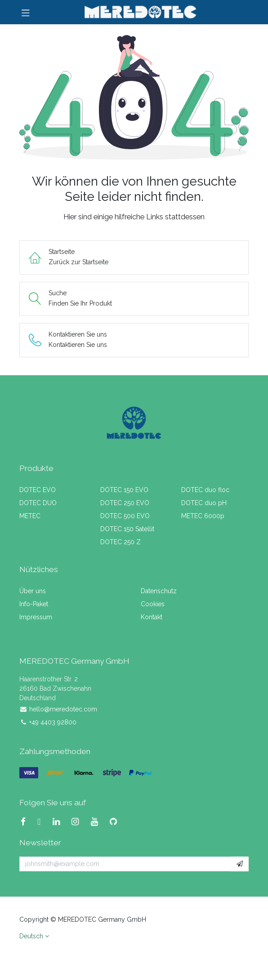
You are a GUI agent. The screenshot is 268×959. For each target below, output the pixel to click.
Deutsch (31, 936)
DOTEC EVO (37, 489)
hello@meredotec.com (63, 709)
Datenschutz (159, 591)
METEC (29, 515)
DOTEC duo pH (204, 502)
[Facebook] (27, 821)
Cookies (153, 604)
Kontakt (151, 617)
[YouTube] (98, 821)
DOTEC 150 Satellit (127, 529)
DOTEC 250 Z (120, 542)
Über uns (32, 591)
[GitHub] (117, 821)
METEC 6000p (202, 515)
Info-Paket (33, 604)
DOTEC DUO (38, 502)
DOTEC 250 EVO (124, 502)
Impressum (35, 617)
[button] (240, 864)
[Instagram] (78, 821)
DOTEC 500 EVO (125, 515)
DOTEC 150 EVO (124, 489)
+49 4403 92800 (52, 722)
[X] (43, 821)
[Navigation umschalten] (25, 12)
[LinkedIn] (60, 821)
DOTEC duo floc (205, 489)
